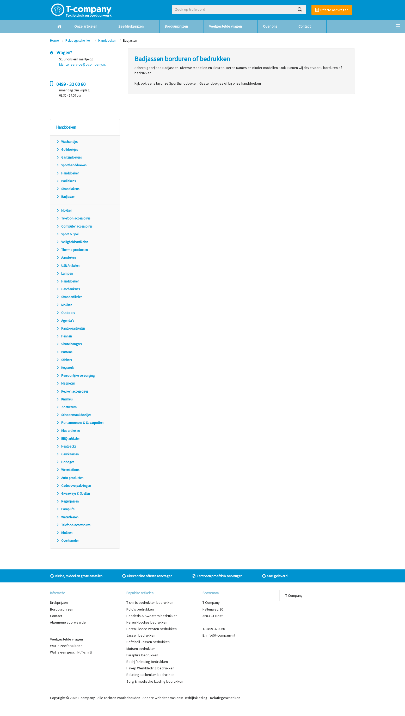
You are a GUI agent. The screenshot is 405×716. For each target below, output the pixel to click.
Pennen (64, 336)
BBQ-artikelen (68, 438)
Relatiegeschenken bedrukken (150, 674)
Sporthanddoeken (71, 165)
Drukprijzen (59, 602)
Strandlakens (67, 189)
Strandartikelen (69, 297)
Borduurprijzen (176, 26)
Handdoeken (107, 40)
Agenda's (65, 320)
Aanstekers (66, 257)
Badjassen (65, 196)
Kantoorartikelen (70, 328)
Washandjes (67, 142)
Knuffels (64, 399)
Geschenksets (68, 289)
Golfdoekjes (67, 149)
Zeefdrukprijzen (131, 26)
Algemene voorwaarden (69, 622)
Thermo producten (72, 250)
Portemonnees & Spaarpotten (79, 422)
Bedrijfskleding (195, 697)
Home (54, 40)
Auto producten (69, 478)
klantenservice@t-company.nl (82, 64)
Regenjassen (67, 501)
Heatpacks (66, 446)
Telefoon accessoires (73, 218)
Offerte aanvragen (331, 10)
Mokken (64, 210)
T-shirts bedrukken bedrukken (149, 602)
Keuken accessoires (72, 391)
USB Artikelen (67, 265)
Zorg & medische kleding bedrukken (154, 681)
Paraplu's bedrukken (142, 655)
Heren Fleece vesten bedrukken (151, 628)
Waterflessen (67, 517)
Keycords (65, 368)
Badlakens (66, 181)
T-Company (294, 595)
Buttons (64, 352)
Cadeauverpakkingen (73, 485)
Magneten (65, 383)
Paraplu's (65, 509)
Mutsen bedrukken (141, 648)
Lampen (64, 273)
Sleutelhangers (69, 344)
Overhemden (67, 540)
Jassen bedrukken (140, 635)
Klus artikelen (68, 431)
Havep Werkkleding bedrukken (150, 668)
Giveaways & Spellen (73, 493)
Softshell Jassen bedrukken (148, 641)
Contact (304, 26)
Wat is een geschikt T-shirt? (71, 652)
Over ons (270, 26)
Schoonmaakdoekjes (73, 415)
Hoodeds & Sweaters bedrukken (151, 615)
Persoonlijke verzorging (75, 375)
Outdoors (65, 313)
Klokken (64, 533)
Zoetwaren (66, 407)
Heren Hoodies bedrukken (146, 622)
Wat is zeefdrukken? (66, 645)
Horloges (65, 462)
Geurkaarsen (67, 454)
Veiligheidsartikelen (72, 242)
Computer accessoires (74, 226)
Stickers (64, 360)
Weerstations (67, 470)
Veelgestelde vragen (225, 26)
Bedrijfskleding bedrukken (147, 661)
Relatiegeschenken (78, 40)
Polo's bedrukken (140, 609)
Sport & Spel (67, 234)
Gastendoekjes (69, 157)
